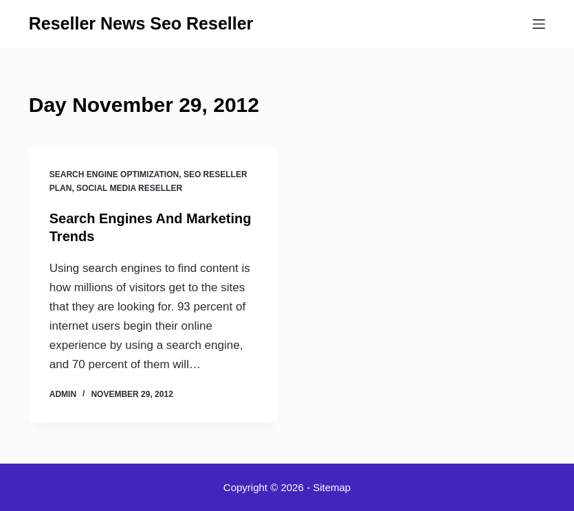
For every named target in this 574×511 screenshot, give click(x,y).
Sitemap (332, 487)
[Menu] (539, 24)
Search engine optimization (114, 174)
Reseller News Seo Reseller (141, 23)
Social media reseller (129, 188)
